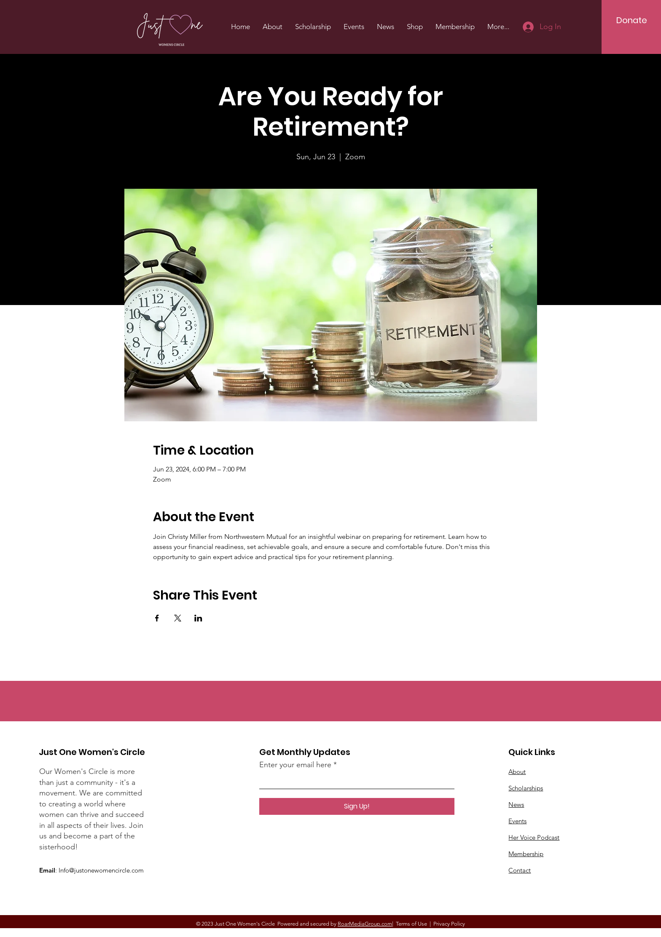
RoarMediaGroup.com (365, 924)
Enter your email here (295, 764)
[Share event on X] (178, 618)
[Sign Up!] (356, 806)
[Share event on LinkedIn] (198, 618)
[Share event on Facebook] (157, 618)
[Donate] (632, 20)
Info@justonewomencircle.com (101, 870)
